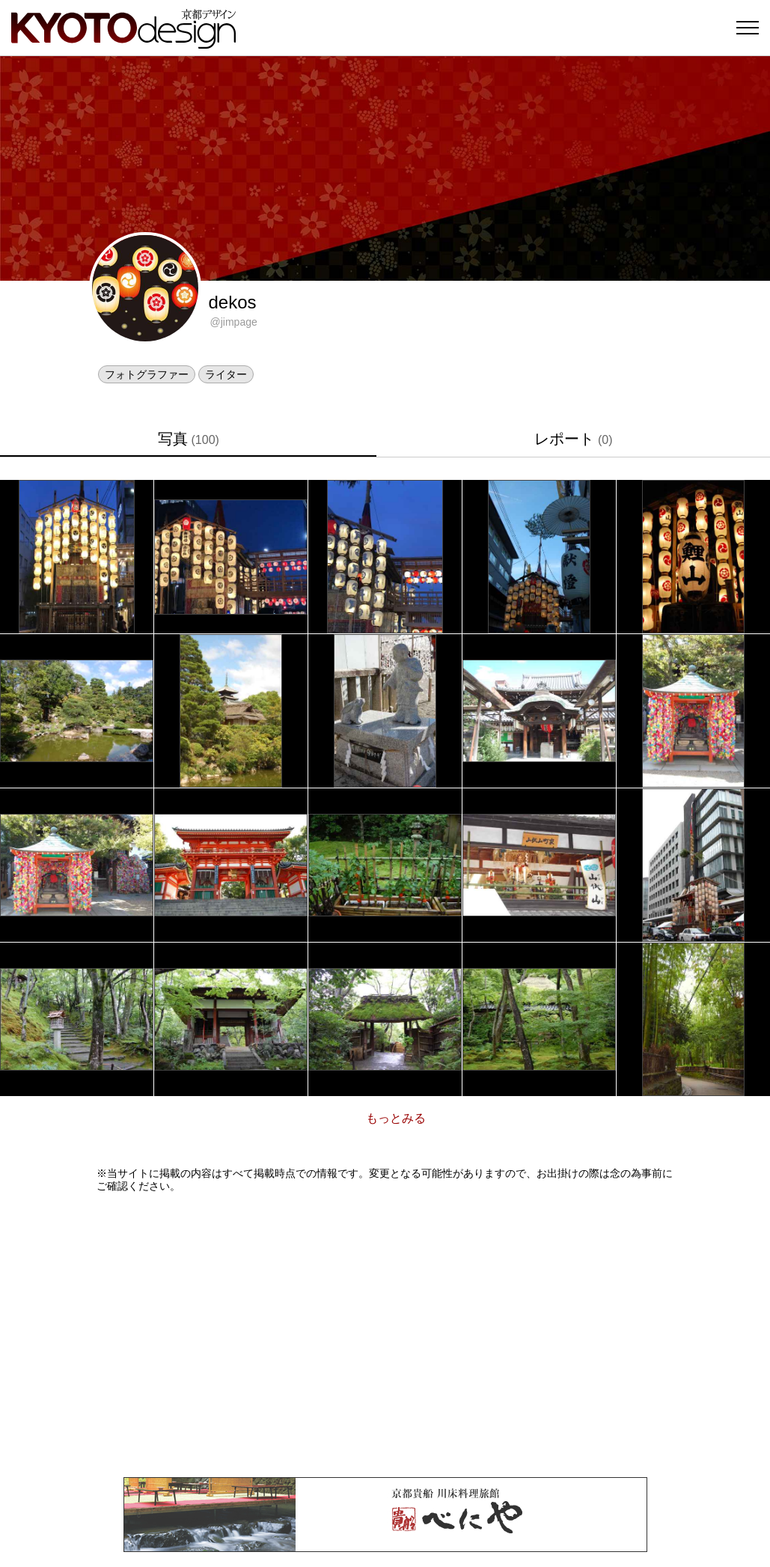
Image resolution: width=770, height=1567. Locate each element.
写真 (188, 438)
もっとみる (396, 1118)
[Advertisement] (385, 1335)
